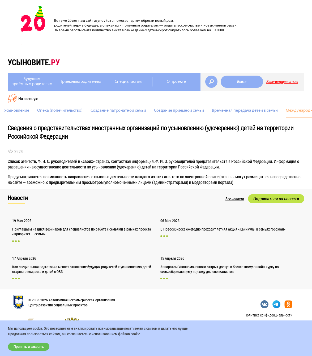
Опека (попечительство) (60, 110)
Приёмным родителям (80, 82)
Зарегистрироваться (282, 82)
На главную (28, 98)
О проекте (176, 82)
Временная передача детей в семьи (245, 110)
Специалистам (128, 82)
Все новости (234, 199)
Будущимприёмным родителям (31, 81)
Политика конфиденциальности (268, 315)
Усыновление (16, 110)
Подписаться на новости (276, 198)
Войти (241, 82)
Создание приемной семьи (179, 110)
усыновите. (34, 62)
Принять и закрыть (29, 347)
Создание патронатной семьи (118, 110)
